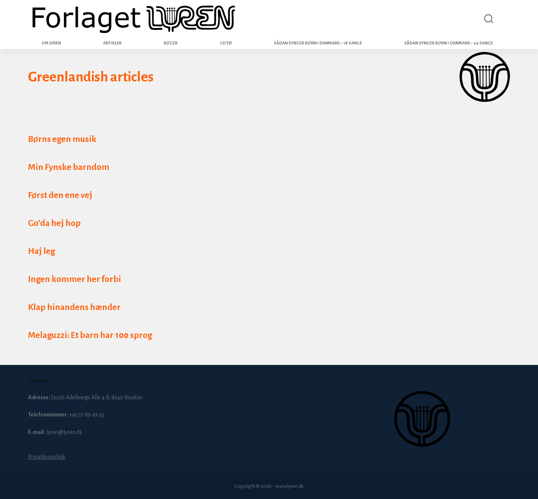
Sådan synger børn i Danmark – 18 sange (318, 43)
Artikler (112, 43)
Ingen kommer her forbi (74, 279)
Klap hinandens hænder (74, 307)
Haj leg (41, 251)
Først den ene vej (60, 195)
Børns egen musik (62, 139)
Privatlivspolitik (46, 457)
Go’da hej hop (54, 223)
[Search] (487, 18)
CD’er (226, 43)
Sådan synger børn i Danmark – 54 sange (448, 43)
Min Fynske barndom (68, 167)
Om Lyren (51, 43)
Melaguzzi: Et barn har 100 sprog (90, 335)
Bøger (170, 43)
